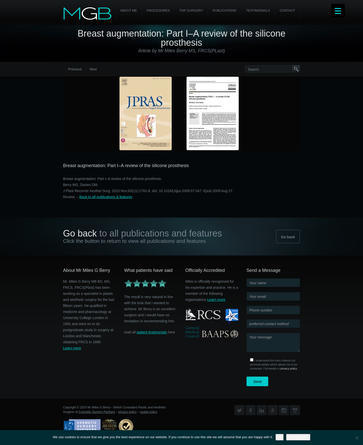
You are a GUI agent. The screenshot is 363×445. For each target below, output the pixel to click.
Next (93, 69)
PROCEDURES (158, 10)
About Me (128, 10)
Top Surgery (191, 10)
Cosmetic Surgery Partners (97, 412)
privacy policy (289, 368)
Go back (288, 237)
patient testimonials (152, 332)
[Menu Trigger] (338, 11)
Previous (75, 69)
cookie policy (148, 412)
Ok (280, 437)
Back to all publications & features (105, 197)
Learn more (72, 348)
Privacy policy (298, 437)
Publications (224, 10)
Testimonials (258, 10)
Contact (287, 10)
